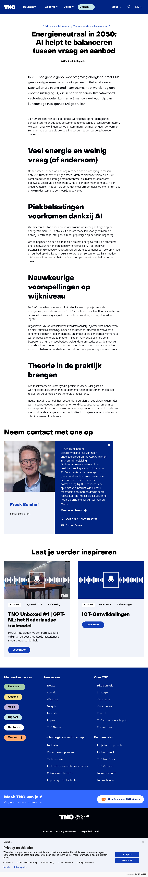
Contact (101, 713)
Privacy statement (66, 832)
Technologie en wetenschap (64, 737)
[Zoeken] (129, 7)
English (8, 842)
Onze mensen (105, 706)
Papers (51, 720)
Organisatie (103, 699)
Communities (104, 727)
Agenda (51, 692)
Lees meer (20, 651)
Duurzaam (29, 7)
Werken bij (15, 737)
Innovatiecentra (106, 773)
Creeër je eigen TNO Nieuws (124, 799)
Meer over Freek (71, 510)
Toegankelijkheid (89, 832)
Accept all (127, 854)
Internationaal (105, 780)
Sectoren (14, 727)
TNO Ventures (105, 766)
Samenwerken (104, 737)
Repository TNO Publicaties (62, 780)
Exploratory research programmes (67, 766)
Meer (114, 7)
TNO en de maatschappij (111, 720)
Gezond (50, 7)
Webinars (52, 699)
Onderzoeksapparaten (60, 752)
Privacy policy (20, 867)
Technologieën (55, 759)
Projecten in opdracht (110, 745)
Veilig (67, 7)
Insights (52, 706)
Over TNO (101, 677)
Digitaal (84, 7)
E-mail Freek (74, 525)
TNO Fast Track (106, 759)
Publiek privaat (105, 752)
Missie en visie (105, 685)
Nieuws (51, 685)
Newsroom (52, 677)
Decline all (127, 860)
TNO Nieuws (54, 727)
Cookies (47, 832)
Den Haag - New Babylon (82, 519)
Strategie (102, 692)
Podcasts (52, 713)
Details (6, 867)
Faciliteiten (53, 745)
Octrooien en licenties (60, 773)
